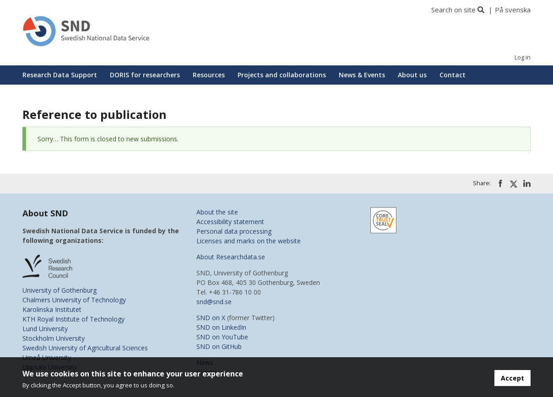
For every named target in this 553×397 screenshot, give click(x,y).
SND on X (210, 317)
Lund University (45, 328)
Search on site (453, 9)
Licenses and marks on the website (248, 240)
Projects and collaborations (282, 74)
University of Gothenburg (59, 290)
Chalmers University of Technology (74, 299)
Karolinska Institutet (51, 309)
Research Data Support (59, 74)
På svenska (513, 9)
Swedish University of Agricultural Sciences (85, 347)
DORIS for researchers (145, 74)
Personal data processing (233, 231)
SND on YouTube (222, 337)
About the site (217, 212)
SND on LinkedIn (221, 327)
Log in (523, 57)
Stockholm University (53, 338)
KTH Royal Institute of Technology (73, 319)
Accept (512, 378)
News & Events (362, 74)
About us (412, 74)
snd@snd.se (214, 301)
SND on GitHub (219, 346)
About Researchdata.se (230, 256)
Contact (452, 74)
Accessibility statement (230, 221)
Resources (209, 74)
